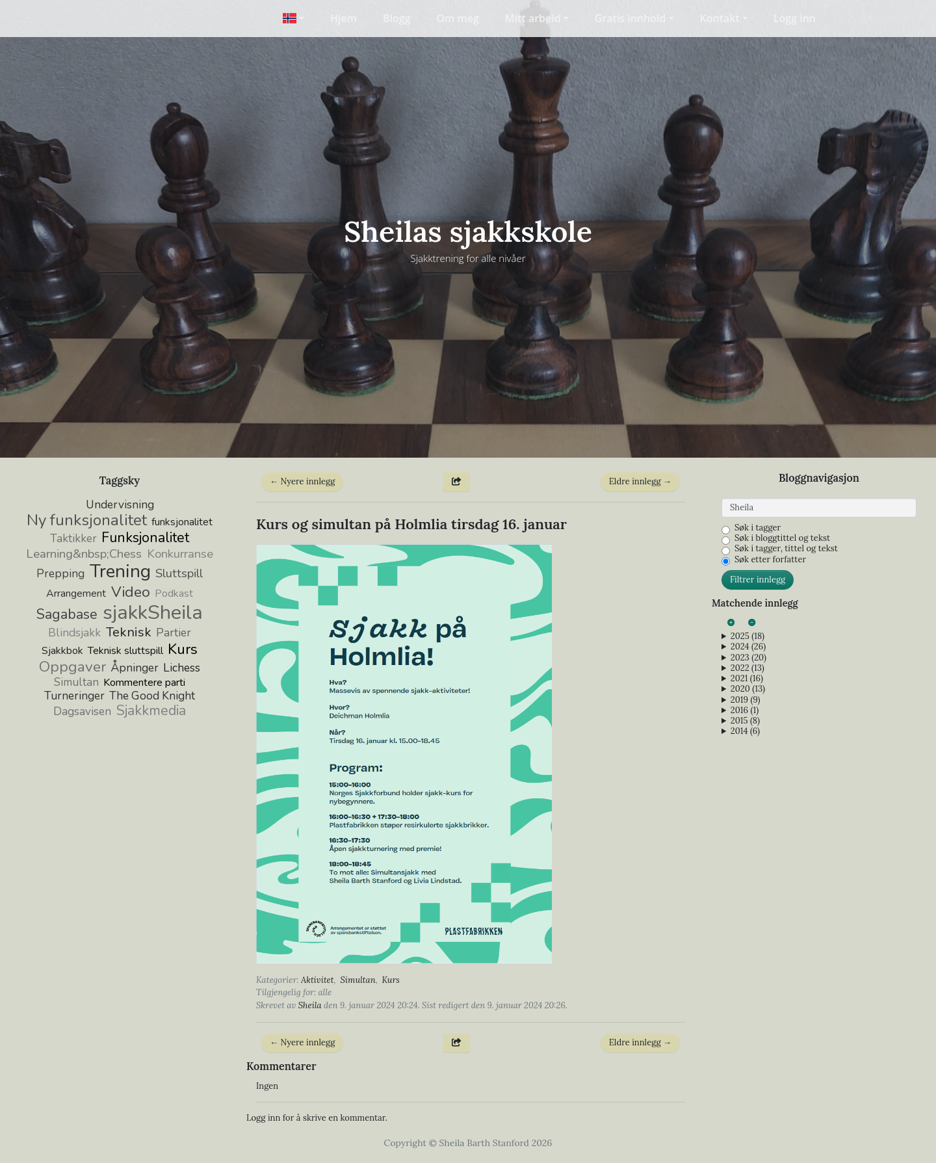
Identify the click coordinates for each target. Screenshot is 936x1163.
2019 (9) (745, 700)
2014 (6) (745, 731)
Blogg (397, 18)
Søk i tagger (757, 528)
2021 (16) (747, 678)
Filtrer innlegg (757, 579)
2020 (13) (748, 689)
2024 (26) (748, 647)
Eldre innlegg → (640, 481)
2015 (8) (745, 721)
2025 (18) (747, 636)
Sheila (310, 1005)
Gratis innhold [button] (630, 18)
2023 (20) (748, 658)
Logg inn (795, 18)
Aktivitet (317, 980)
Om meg (458, 18)
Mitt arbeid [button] (533, 18)
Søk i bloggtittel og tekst (782, 538)
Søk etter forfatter (770, 560)
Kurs (391, 980)
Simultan (357, 980)
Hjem (343, 18)
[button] (293, 18)
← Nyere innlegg (302, 481)
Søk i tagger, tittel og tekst (786, 548)
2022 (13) (747, 668)
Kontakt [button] (720, 18)
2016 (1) (745, 710)
